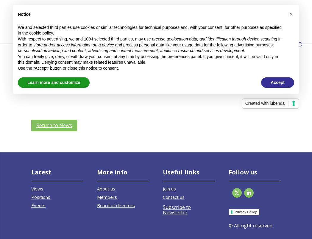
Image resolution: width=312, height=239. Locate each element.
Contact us (174, 197)
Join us (169, 189)
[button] (291, 14)
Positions (41, 197)
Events (38, 205)
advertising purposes (253, 45)
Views (37, 189)
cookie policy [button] (41, 33)
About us (106, 189)
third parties (122, 39)
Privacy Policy (246, 212)
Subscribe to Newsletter (177, 210)
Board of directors (116, 205)
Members (107, 197)
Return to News (54, 125)
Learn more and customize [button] (53, 82)
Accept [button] (278, 82)
